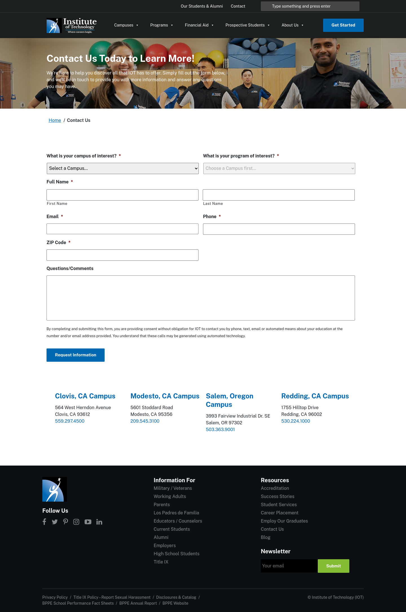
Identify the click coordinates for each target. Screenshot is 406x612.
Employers (165, 545)
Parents (162, 504)
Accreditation (275, 488)
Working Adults (170, 496)
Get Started (343, 25)
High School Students (176, 553)
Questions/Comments (70, 268)
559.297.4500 (69, 421)
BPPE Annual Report (138, 603)
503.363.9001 (220, 429)
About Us (293, 25)
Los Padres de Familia (176, 513)
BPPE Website (175, 603)
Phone (212, 216)
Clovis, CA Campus (85, 396)
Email (55, 216)
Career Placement (280, 513)
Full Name (60, 182)
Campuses (126, 25)
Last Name (213, 203)
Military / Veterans (173, 488)
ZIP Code (58, 242)
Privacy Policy (55, 597)
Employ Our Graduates (284, 521)
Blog (265, 537)
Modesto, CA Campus (165, 396)
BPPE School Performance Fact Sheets (78, 603)
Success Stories (277, 496)
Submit (333, 565)
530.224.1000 (295, 421)
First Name (57, 203)
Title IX (161, 562)
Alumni (161, 537)
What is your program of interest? (241, 156)
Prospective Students (248, 25)
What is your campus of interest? (84, 156)
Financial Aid (199, 25)
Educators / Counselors (178, 521)
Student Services (279, 504)
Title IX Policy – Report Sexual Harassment (112, 597)
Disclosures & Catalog (176, 597)
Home (55, 120)
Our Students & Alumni (202, 6)
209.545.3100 (145, 421)
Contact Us (272, 529)
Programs (162, 25)
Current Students (172, 529)
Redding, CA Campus (315, 396)
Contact (238, 6)
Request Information (75, 354)
